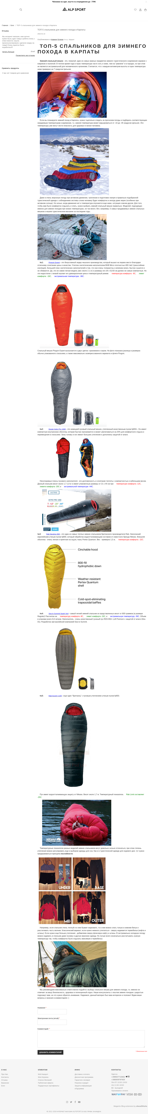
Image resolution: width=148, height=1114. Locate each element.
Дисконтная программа (84, 1077)
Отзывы (4, 1080)
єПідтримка (79, 1088)
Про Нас (4, 1074)
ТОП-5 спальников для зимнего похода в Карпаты (61, 30)
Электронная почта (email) (48, 1018)
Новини (54, 39)
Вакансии (5, 1083)
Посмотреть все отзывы (25, 55)
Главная (5, 25)
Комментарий (43, 1029)
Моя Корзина (43, 1077)
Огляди (60, 39)
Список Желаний (45, 1080)
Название (41, 1008)
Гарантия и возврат (82, 1080)
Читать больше (8, 52)
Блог (12, 25)
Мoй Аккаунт (43, 1074)
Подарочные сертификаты (48, 1086)
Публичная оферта (45, 1083)
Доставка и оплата (82, 1074)
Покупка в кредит (81, 1083)
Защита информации (83, 1086)
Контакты (5, 1077)
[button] (146, 2)
